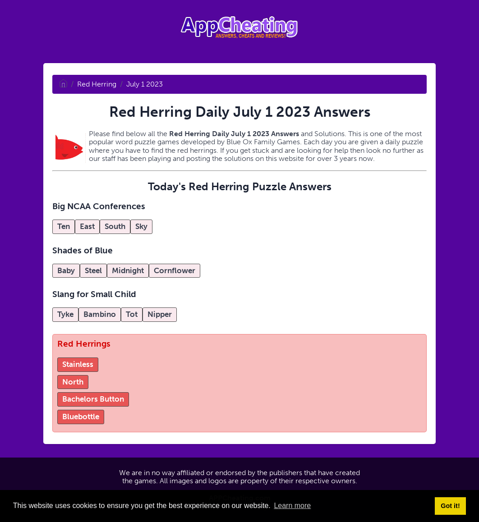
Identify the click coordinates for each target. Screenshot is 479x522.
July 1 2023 (144, 84)
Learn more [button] (292, 505)
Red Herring (96, 84)
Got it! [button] (450, 505)
